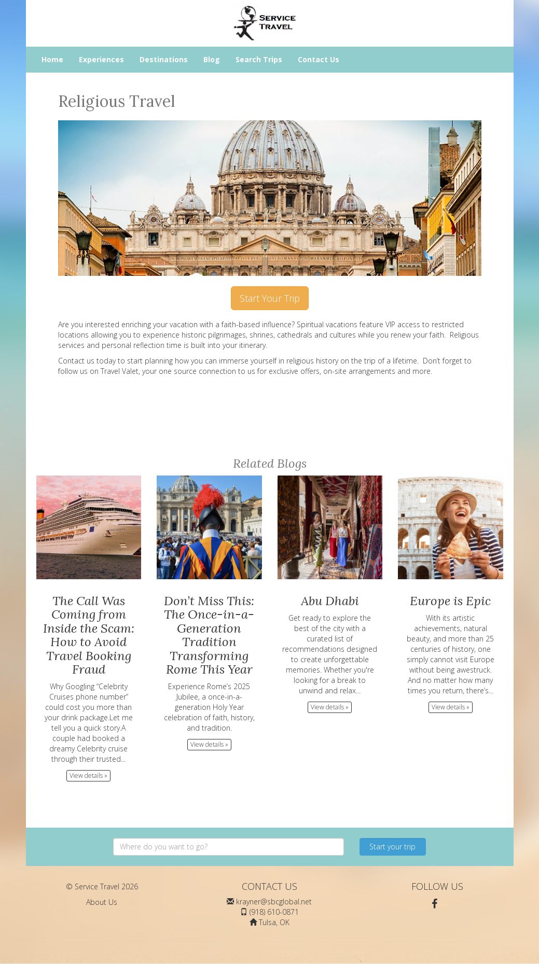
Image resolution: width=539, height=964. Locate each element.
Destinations (164, 59)
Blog (211, 59)
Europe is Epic (450, 601)
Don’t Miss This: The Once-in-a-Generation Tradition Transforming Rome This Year (209, 635)
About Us (101, 902)
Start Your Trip (270, 298)
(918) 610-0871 (274, 912)
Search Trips (259, 59)
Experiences (101, 59)
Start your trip (392, 846)
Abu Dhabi (330, 601)
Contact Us (318, 59)
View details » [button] (88, 775)
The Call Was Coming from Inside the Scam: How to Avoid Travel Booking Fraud (88, 635)
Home (52, 59)
